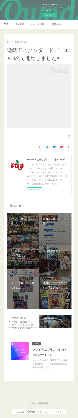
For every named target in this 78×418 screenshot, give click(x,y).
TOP (6, 24)
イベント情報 (37, 24)
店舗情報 (19, 24)
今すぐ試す (49, 15)
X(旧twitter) (56, 24)
